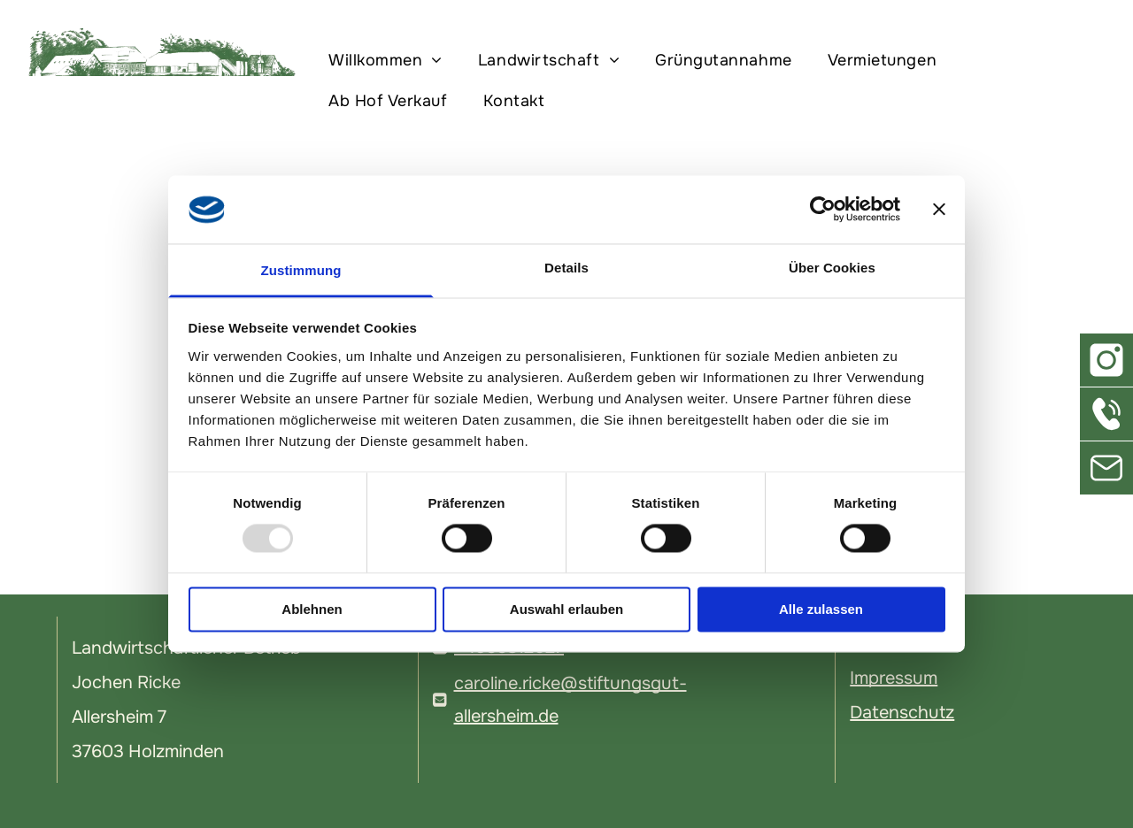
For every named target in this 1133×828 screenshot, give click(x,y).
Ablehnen (311, 609)
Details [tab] (566, 267)
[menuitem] (390, 60)
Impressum (893, 678)
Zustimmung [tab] (301, 270)
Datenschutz (902, 713)
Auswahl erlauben (566, 609)
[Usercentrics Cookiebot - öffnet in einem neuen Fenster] (822, 209)
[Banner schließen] (939, 209)
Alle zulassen (821, 609)
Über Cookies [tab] (832, 267)
